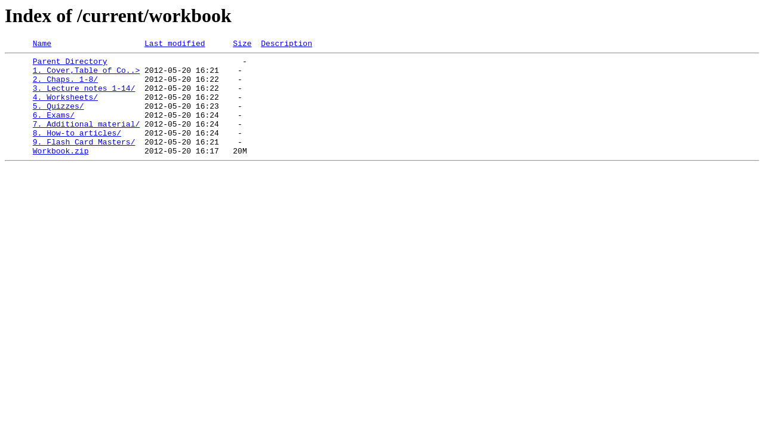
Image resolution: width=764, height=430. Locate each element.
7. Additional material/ (86, 139)
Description (286, 44)
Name (42, 44)
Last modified (174, 44)
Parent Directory (70, 64)
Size (242, 44)
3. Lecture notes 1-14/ (84, 96)
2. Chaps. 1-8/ (65, 86)
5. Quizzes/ (58, 118)
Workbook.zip (61, 172)
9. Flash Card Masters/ (84, 161)
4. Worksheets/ (65, 107)
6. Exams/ (54, 129)
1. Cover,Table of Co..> (86, 75)
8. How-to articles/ (77, 150)
